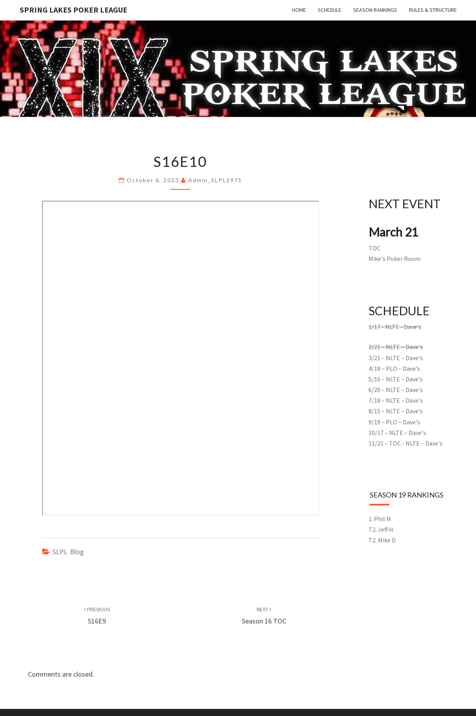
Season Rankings (375, 9)
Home (299, 9)
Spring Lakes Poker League (73, 10)
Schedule (329, 9)
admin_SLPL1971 (215, 180)
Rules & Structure (433, 9)
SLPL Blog (68, 551)
